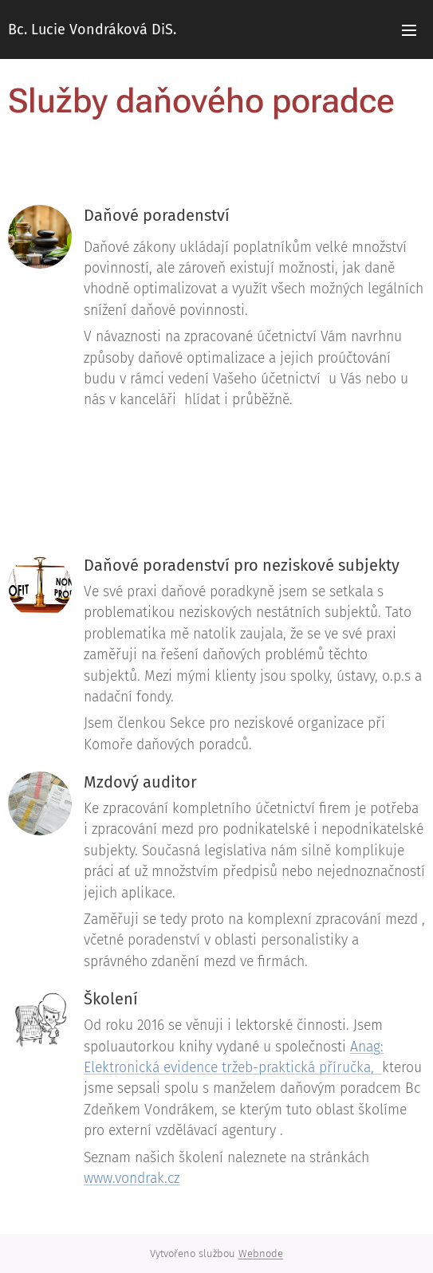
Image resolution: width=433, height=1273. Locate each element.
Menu (409, 30)
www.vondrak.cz (131, 1178)
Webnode (260, 1253)
